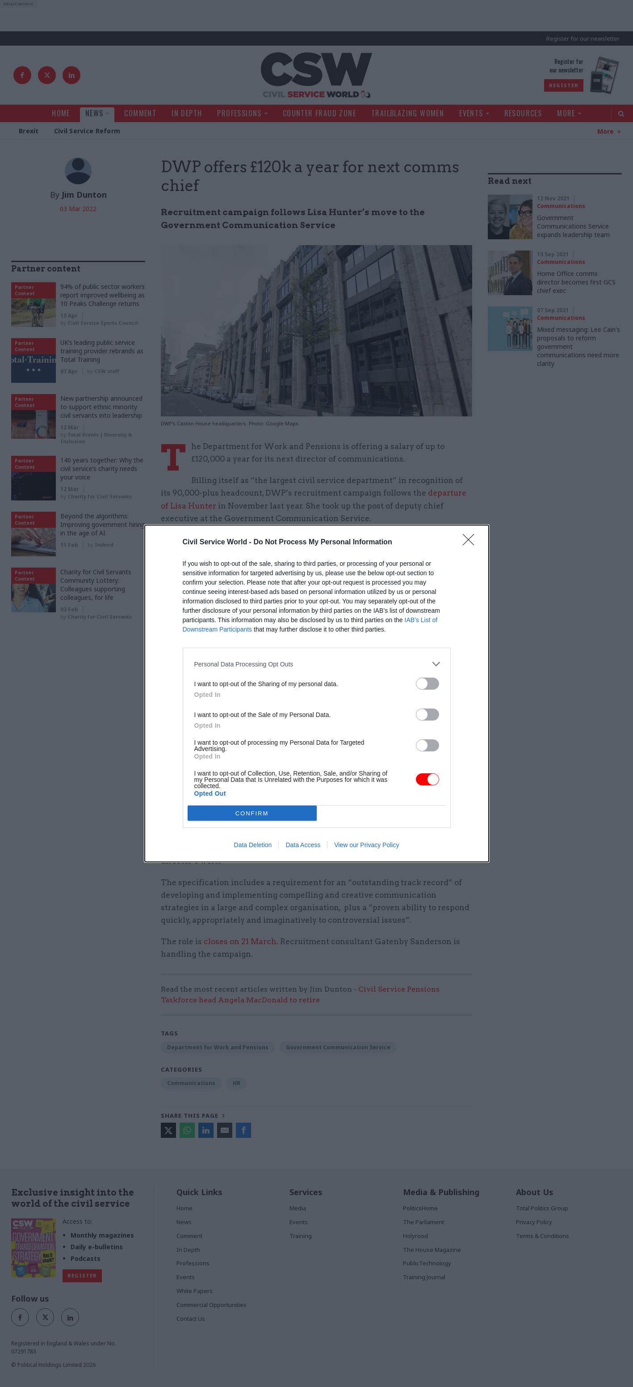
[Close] (471, 542)
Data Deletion (253, 844)
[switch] (427, 684)
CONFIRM (252, 813)
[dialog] (317, 693)
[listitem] (316, 664)
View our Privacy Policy (366, 844)
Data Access (302, 844)
